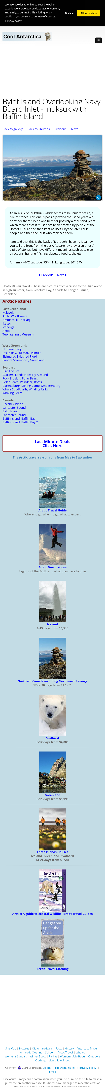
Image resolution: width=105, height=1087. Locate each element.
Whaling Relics (12, 393)
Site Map (10, 1048)
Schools (50, 1052)
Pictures (24, 1048)
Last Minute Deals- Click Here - (52, 443)
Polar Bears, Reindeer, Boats (22, 382)
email (52, 1071)
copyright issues (65, 1067)
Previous (60, 129)
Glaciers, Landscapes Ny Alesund (25, 374)
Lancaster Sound (14, 407)
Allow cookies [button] (89, 13)
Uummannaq (11, 349)
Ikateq (6, 323)
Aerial (6, 330)
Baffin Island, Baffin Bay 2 (20, 422)
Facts (59, 1048)
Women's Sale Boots (72, 1056)
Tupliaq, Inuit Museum (18, 334)
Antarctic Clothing (31, 1052)
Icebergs (8, 327)
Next (74, 129)
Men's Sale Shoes (59, 1060)
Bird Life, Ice (10, 371)
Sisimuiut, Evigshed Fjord (19, 356)
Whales (80, 1052)
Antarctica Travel (87, 1048)
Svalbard (52, 738)
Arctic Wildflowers (14, 316)
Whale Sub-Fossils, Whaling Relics (25, 389)
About (47, 1067)
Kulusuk (8, 312)
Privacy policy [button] (13, 21)
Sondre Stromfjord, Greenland (23, 360)
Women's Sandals (16, 1056)
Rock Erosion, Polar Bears (20, 378)
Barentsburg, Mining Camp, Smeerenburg (31, 385)
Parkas (53, 1056)
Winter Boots (38, 1056)
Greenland (52, 795)
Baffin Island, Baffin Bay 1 (20, 418)
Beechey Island (12, 404)
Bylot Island (10, 411)
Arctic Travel (65, 1052)
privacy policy (87, 1067)
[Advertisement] (52, 71)
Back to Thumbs (38, 129)
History (69, 1048)
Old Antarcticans (42, 1048)
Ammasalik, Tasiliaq (16, 319)
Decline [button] (69, 13)
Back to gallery (12, 129)
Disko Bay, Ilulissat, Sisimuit (21, 352)
